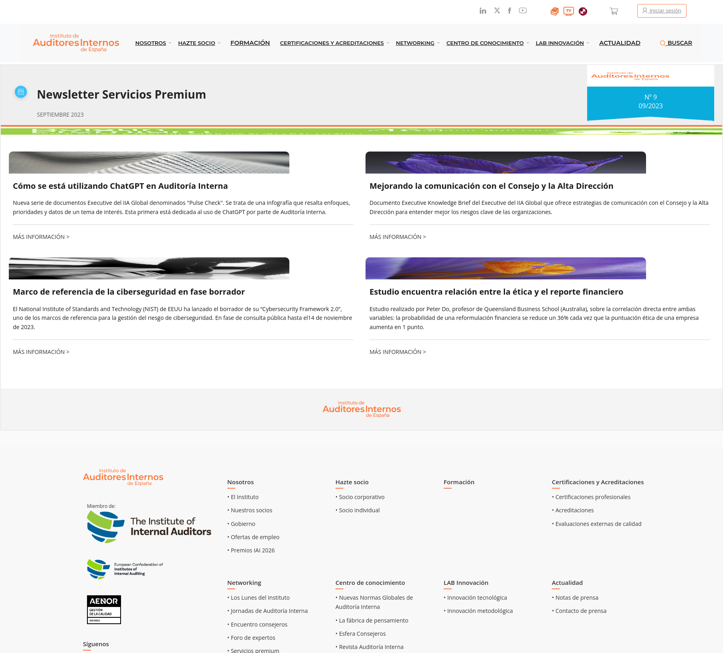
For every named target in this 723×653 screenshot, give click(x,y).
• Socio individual (357, 510)
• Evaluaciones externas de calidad (597, 524)
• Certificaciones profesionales (591, 497)
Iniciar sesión (661, 10)
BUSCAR (676, 42)
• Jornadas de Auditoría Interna (267, 611)
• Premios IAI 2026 (251, 550)
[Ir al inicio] (123, 476)
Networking (415, 43)
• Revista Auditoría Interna (369, 647)
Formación (250, 42)
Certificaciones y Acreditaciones (332, 43)
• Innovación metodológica (478, 611)
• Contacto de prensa (579, 611)
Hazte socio (196, 43)
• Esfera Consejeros (360, 633)
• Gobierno (241, 524)
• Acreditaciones (573, 510)
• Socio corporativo (360, 497)
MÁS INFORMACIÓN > (41, 237)
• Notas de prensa (575, 597)
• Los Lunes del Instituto (258, 597)
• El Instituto (243, 497)
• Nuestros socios (249, 510)
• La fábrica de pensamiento (371, 620)
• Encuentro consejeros (257, 624)
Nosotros (150, 43)
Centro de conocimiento (485, 43)
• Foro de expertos (251, 637)
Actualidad (619, 42)
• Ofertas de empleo (253, 537)
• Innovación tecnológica (475, 597)
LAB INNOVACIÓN (560, 43)
